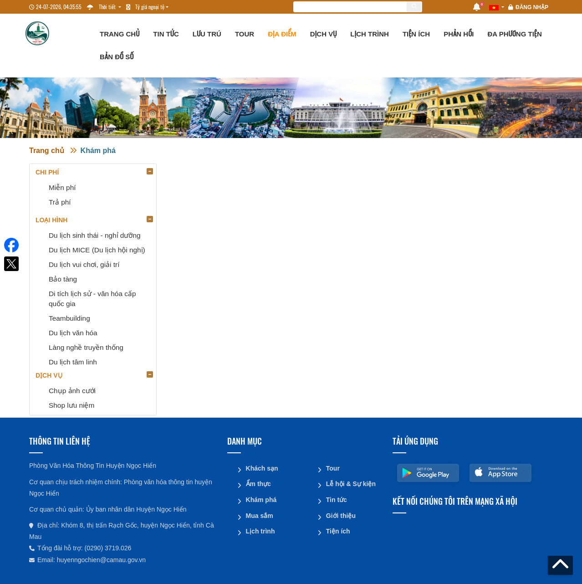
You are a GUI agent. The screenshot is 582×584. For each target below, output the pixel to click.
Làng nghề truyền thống (86, 347)
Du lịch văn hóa (73, 333)
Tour (244, 34)
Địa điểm (282, 34)
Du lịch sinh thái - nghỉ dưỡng (95, 235)
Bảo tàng (63, 279)
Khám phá (98, 150)
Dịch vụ (323, 34)
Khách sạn (261, 467)
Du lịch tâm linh (73, 362)
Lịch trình (369, 34)
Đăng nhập (532, 7)
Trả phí (60, 202)
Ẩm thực (258, 483)
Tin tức (166, 34)
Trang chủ (119, 34)
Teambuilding (69, 318)
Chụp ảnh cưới (72, 390)
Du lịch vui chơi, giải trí (84, 264)
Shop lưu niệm (71, 405)
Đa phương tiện (514, 34)
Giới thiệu (340, 514)
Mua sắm (259, 514)
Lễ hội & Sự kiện (350, 483)
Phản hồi (459, 34)
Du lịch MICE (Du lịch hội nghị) (97, 250)
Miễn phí (62, 187)
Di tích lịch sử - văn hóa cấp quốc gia (92, 298)
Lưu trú (207, 34)
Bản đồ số (116, 57)
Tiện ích (416, 34)
